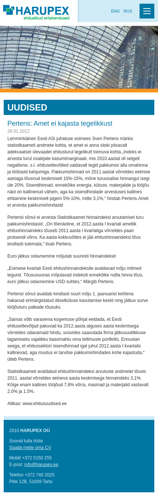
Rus (128, 11)
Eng (115, 11)
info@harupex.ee (41, 464)
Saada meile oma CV (30, 447)
